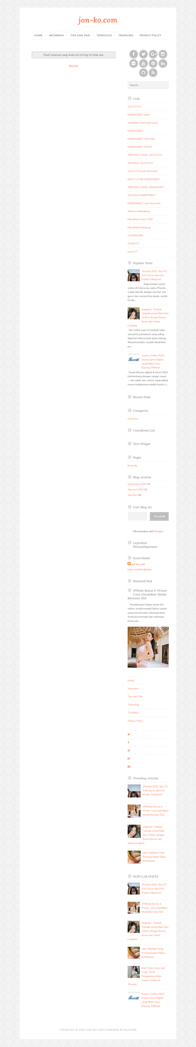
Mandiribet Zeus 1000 (140, 219)
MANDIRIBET (136, 130)
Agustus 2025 (136, 489)
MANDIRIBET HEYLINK (141, 138)
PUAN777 (133, 243)
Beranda (73, 65)
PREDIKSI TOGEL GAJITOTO (145, 154)
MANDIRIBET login (139, 114)
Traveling (125, 35)
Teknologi (104, 35)
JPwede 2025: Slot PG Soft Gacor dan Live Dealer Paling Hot (154, 275)
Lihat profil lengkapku (140, 569)
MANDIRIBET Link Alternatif (144, 203)
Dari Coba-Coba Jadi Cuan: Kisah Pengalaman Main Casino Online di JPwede (146, 976)
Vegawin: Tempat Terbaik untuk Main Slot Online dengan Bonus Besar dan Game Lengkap (148, 317)
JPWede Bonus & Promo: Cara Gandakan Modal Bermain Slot (147, 594)
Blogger (158, 531)
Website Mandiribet (139, 211)
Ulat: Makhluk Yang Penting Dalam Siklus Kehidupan (154, 856)
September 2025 (137, 483)
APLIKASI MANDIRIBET (142, 195)
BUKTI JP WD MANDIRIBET (144, 179)
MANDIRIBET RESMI (140, 146)
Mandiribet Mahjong (139, 227)
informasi (133, 418)
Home (39, 35)
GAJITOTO (134, 106)
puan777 (133, 251)
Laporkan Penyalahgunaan (145, 545)
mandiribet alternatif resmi (143, 122)
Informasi (56, 35)
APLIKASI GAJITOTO (140, 162)
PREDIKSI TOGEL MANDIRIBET (146, 187)
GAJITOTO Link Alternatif (143, 170)
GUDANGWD (135, 235)
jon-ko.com (98, 20)
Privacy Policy (150, 35)
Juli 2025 (133, 494)
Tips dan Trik (80, 35)
